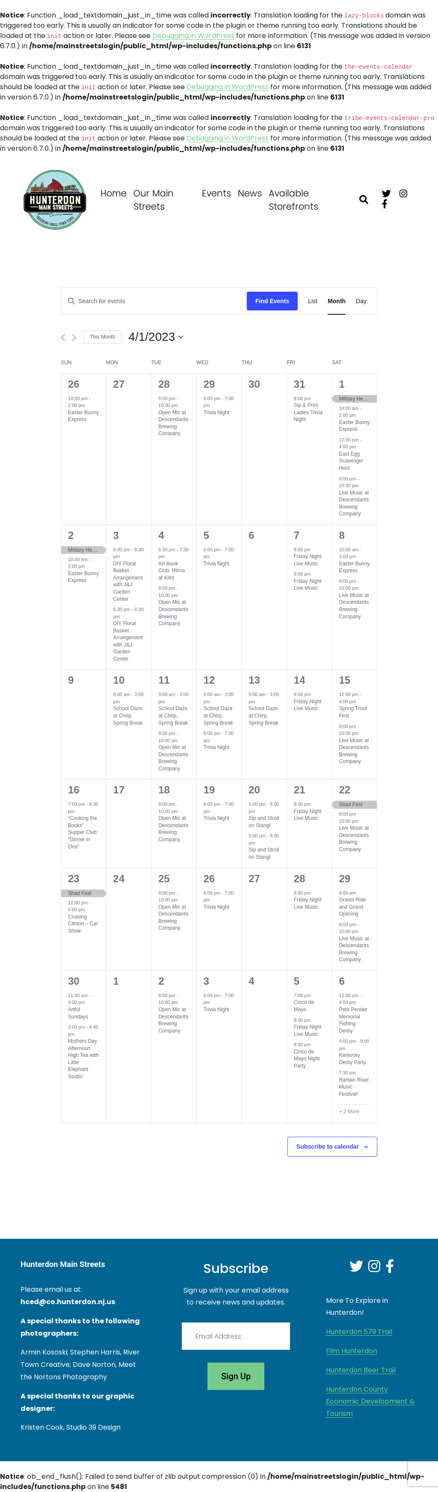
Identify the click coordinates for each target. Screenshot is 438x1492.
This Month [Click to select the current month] (102, 337)
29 (209, 384)
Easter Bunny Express (83, 416)
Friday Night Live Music (308, 560)
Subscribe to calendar (327, 1146)
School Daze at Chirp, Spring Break (128, 715)
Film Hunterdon (351, 1351)
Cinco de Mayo (304, 1005)
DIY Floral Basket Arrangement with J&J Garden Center (128, 581)
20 (254, 790)
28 (164, 384)
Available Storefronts (293, 200)
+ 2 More (349, 1112)
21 (299, 790)
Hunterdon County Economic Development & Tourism (370, 1401)
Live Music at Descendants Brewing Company (354, 606)
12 (209, 680)
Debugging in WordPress (193, 36)
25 (164, 878)
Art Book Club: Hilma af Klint (171, 571)
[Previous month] (63, 338)
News (250, 193)
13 (254, 680)
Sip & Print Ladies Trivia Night (308, 412)
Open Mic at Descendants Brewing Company (173, 423)
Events (216, 193)
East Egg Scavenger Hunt (351, 461)
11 (164, 680)
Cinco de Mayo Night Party (307, 1059)
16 (74, 790)
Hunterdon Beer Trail (361, 1370)
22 (344, 790)
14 (299, 680)
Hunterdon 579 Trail (359, 1332)
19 (209, 790)
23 (74, 878)
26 (74, 384)
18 (164, 790)
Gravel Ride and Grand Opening (352, 907)
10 (119, 680)
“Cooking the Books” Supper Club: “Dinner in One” (83, 832)
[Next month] (74, 338)
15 (344, 680)
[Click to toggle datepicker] (155, 336)
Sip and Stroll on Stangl (264, 821)
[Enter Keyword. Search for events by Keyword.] (154, 301)
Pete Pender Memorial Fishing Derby (353, 1020)
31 (299, 384)
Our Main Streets (153, 200)
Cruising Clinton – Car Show (83, 924)
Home (114, 193)
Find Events (272, 301)
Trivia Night (216, 412)
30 (74, 981)
